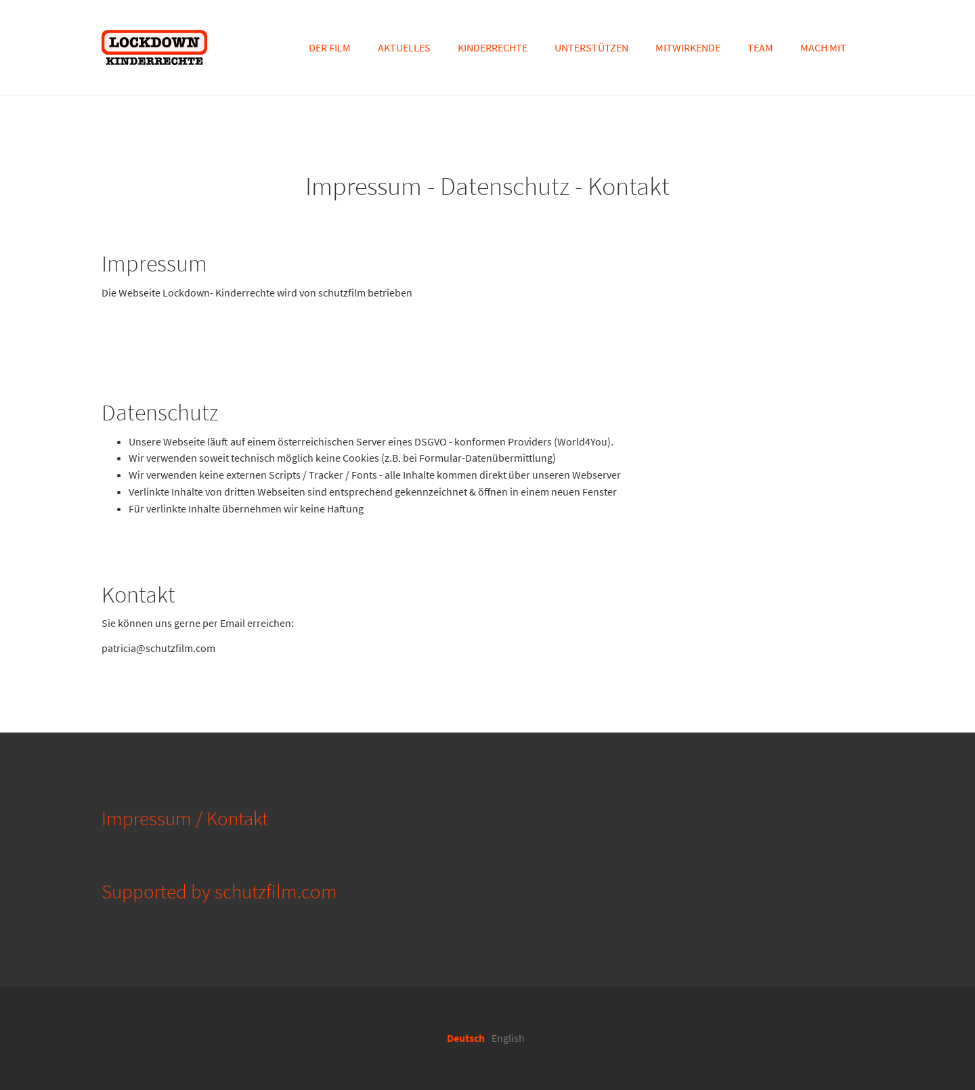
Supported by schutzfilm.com (219, 891)
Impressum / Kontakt (185, 818)
